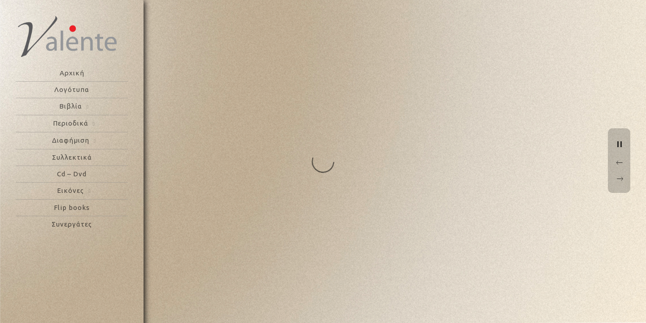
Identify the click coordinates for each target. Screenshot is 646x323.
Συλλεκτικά (72, 157)
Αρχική (72, 73)
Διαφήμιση (70, 140)
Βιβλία (70, 106)
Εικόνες (70, 190)
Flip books (72, 207)
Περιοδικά (70, 123)
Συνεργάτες (72, 224)
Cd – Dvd (72, 174)
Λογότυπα (71, 89)
